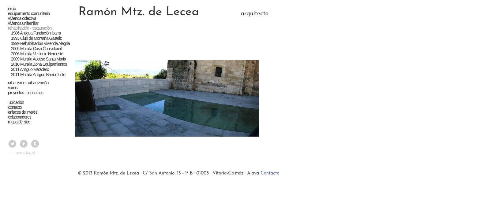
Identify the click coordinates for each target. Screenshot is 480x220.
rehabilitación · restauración (30, 28)
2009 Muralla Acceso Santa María (38, 59)
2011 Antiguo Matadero (30, 69)
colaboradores (20, 117)
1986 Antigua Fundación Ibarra (36, 33)
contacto (15, 107)
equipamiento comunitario (29, 13)
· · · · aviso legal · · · (24, 153)
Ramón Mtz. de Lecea (138, 12)
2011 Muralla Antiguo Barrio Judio (38, 74)
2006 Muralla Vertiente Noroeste (37, 53)
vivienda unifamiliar (23, 23)
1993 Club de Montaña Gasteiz (36, 38)
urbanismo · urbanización (28, 82)
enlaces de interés (23, 112)
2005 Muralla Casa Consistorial (36, 48)
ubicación (16, 102)
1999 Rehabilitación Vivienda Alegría (40, 43)
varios (13, 87)
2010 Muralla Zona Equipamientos (39, 64)
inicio (12, 8)
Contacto (270, 173)
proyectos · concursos (26, 92)
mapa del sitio (19, 121)
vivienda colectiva (22, 18)
